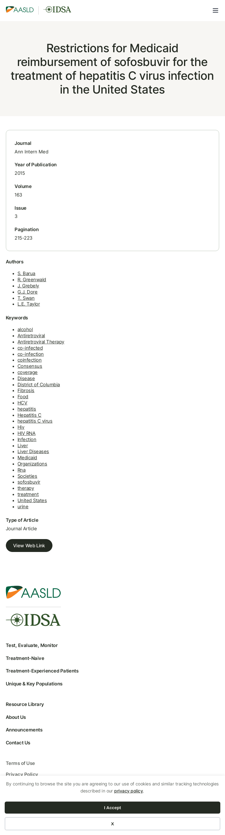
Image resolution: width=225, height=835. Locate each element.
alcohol (25, 329)
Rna (21, 470)
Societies (27, 476)
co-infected (30, 348)
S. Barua (26, 273)
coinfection (30, 360)
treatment (28, 494)
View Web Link (29, 545)
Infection (27, 439)
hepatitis (27, 409)
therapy (26, 488)
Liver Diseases (33, 451)
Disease (26, 378)
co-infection (31, 354)
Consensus (30, 366)
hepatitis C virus (35, 421)
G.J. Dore (28, 292)
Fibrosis (26, 390)
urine (23, 506)
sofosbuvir (29, 482)
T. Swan (26, 298)
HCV (22, 403)
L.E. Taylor (29, 304)
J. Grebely (28, 286)
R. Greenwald (32, 279)
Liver (23, 445)
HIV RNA (26, 433)
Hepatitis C (29, 415)
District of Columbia (39, 384)
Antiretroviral (31, 335)
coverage (28, 372)
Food (23, 396)
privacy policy (128, 791)
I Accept (112, 807)
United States (32, 500)
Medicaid (27, 457)
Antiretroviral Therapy (41, 342)
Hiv (21, 427)
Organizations (32, 464)
